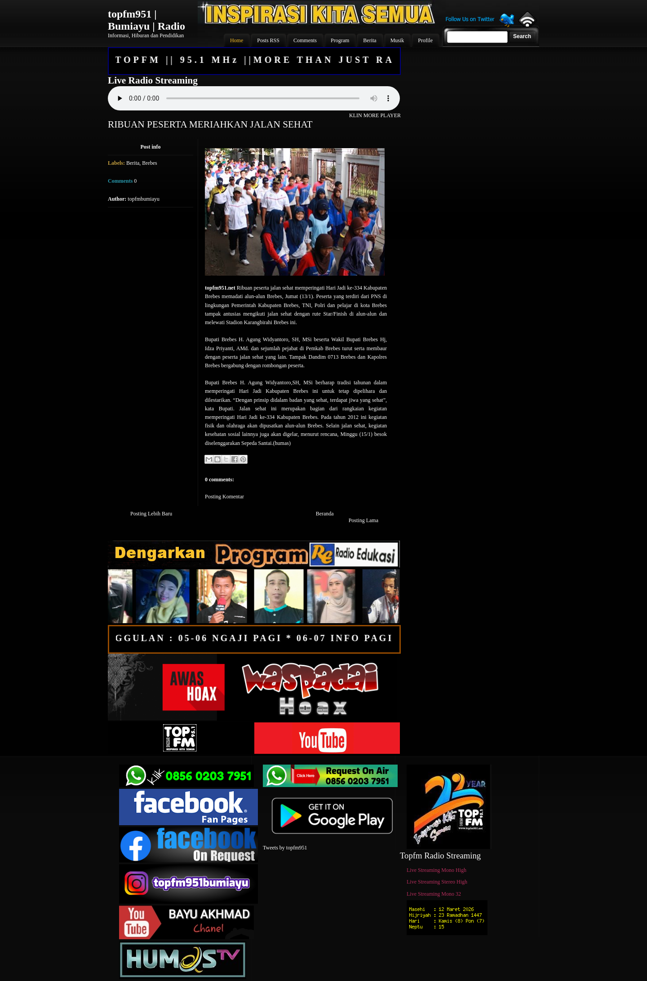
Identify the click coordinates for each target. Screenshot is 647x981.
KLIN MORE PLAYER (375, 115)
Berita (132, 163)
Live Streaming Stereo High (437, 882)
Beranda (325, 513)
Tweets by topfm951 (285, 848)
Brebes (149, 163)
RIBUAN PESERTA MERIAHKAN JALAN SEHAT (210, 124)
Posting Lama (363, 520)
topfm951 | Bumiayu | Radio (146, 20)
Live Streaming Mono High (436, 870)
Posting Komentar (224, 496)
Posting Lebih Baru (151, 513)
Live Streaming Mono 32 (434, 894)
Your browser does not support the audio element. (254, 98)
